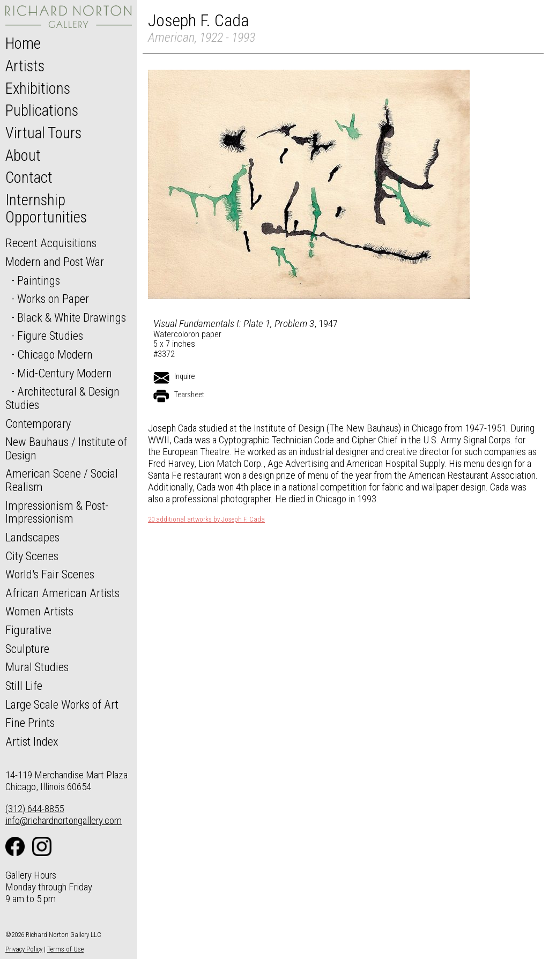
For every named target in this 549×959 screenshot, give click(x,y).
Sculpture (27, 649)
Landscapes (32, 537)
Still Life (23, 686)
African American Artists (62, 593)
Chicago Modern (55, 354)
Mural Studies (37, 667)
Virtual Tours (43, 133)
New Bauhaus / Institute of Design (66, 448)
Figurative (28, 630)
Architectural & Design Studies (62, 398)
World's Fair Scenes (49, 574)
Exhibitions (37, 88)
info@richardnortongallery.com (63, 820)
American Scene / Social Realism (61, 480)
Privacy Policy (23, 949)
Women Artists (39, 611)
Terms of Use (65, 949)
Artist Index (31, 741)
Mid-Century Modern (64, 373)
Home (23, 43)
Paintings (38, 280)
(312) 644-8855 (34, 808)
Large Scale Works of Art (61, 704)
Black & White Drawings (71, 317)
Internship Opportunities (46, 208)
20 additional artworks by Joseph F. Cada (206, 519)
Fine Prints (30, 723)
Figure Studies (50, 336)
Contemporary (38, 423)
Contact (29, 177)
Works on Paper (53, 299)
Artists (24, 66)
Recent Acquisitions (51, 243)
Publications (41, 110)
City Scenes (31, 556)
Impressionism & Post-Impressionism (56, 512)
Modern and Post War (54, 262)
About (23, 155)
